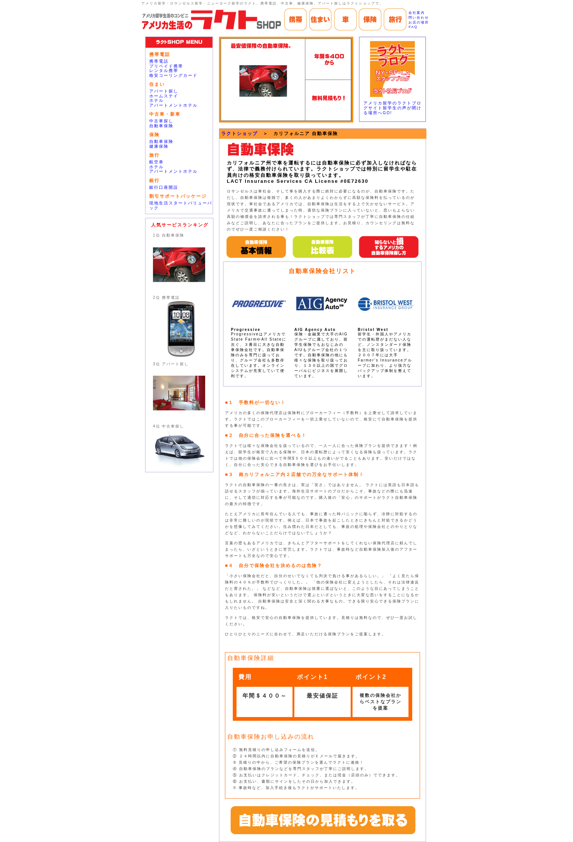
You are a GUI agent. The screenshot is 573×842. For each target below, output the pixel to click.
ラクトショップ (239, 133)
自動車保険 (161, 125)
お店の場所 (418, 22)
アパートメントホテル (173, 105)
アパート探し (163, 91)
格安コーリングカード (173, 75)
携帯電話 (159, 61)
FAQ (412, 27)
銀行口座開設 (163, 187)
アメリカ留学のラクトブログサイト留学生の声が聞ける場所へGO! (392, 108)
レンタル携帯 (163, 70)
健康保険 (159, 146)
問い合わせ (418, 17)
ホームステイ (163, 96)
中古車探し (161, 121)
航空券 (156, 162)
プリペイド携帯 (166, 66)
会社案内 (416, 13)
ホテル (156, 100)
